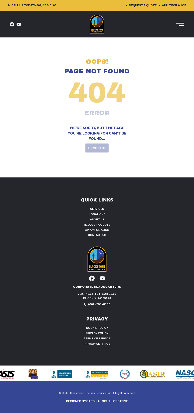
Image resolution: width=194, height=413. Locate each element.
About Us (97, 219)
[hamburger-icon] (180, 24)
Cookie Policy (97, 328)
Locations (97, 214)
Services (97, 209)
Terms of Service (97, 338)
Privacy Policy (97, 333)
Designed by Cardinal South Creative (97, 401)
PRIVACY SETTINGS (97, 343)
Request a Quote (97, 224)
